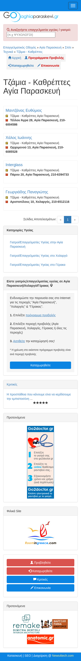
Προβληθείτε (40, 562)
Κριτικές (12, 384)
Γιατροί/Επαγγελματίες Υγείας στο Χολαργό (38, 255)
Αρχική (14, 58)
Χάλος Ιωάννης (19, 137)
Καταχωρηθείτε (40, 365)
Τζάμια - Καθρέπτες (29, 52)
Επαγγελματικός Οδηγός (19, 47)
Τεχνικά (8, 52)
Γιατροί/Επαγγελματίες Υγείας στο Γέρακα (37, 264)
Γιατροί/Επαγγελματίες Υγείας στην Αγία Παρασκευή (36, 244)
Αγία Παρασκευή (50, 47)
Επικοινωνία (40, 588)
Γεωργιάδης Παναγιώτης (27, 192)
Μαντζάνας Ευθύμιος (24, 110)
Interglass (14, 165)
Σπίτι (68, 47)
